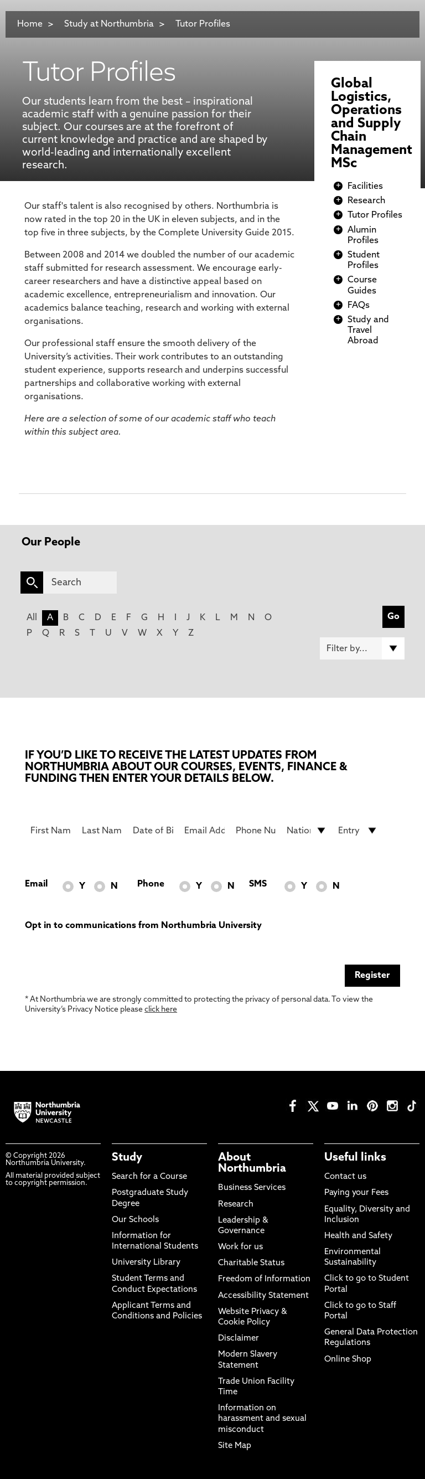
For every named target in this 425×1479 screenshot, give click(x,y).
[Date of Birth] (153, 831)
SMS (258, 884)
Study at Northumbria (109, 24)
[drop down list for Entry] (358, 831)
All (32, 618)
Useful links (355, 1157)
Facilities (365, 186)
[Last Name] (102, 831)
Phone (150, 884)
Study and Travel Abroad (368, 331)
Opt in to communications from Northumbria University (143, 925)
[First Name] (50, 831)
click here (160, 1010)
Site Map (234, 1446)
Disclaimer (238, 1338)
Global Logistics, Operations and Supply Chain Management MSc (371, 124)
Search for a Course (149, 1177)
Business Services (252, 1188)
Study (127, 1157)
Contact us (345, 1177)
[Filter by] (362, 648)
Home (30, 24)
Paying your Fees (356, 1193)
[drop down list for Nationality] (307, 831)
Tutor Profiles (202, 24)
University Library (146, 1263)
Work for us (240, 1247)
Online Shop (347, 1360)
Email (36, 884)
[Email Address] (204, 831)
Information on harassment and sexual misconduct (262, 1419)
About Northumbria (252, 1163)
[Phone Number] (256, 831)
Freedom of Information (264, 1279)
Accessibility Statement (263, 1296)
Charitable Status (251, 1263)
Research (366, 201)
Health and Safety (358, 1236)
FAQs (359, 305)
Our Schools (135, 1220)
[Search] (80, 582)
